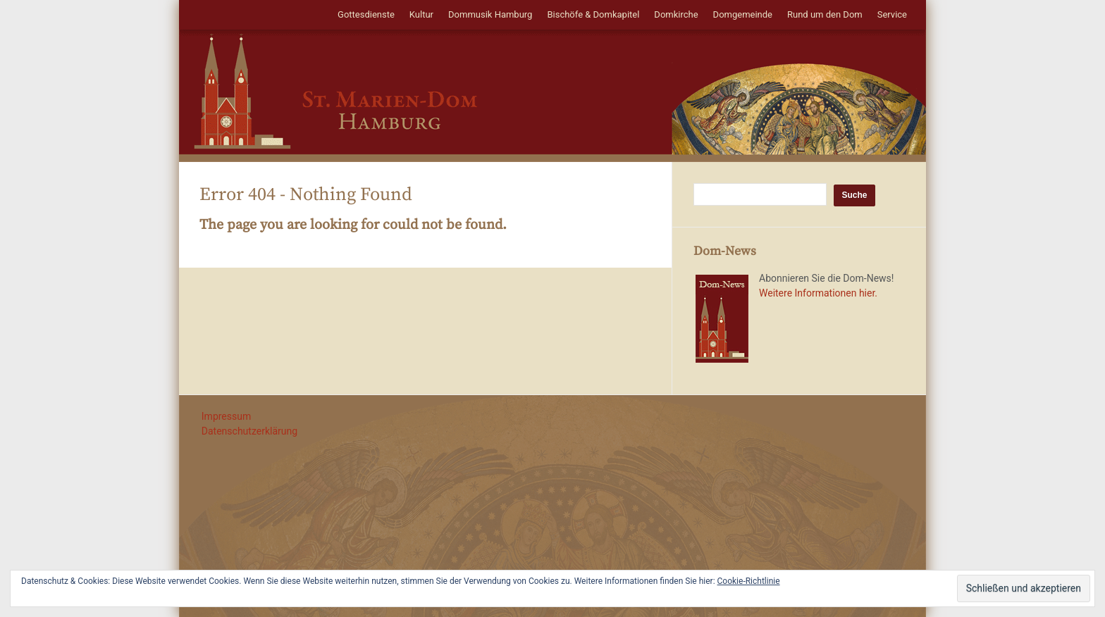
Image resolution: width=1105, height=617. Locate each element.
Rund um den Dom (825, 14)
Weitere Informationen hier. (818, 293)
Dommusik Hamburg (490, 14)
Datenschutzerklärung (249, 431)
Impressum (226, 416)
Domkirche (676, 14)
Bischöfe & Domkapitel (593, 14)
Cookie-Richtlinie (748, 581)
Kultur (421, 14)
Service (892, 14)
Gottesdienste (366, 14)
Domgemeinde (742, 14)
